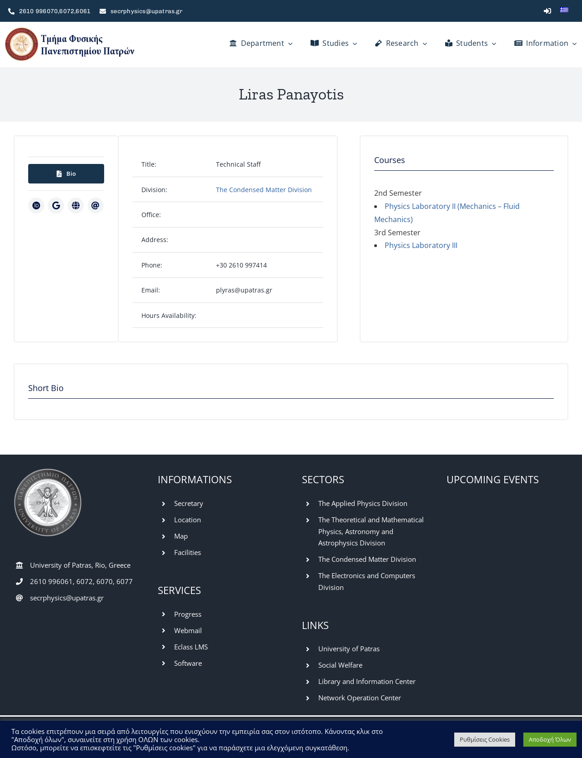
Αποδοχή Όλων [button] (550, 739)
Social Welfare (340, 664)
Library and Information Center (367, 681)
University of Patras (349, 648)
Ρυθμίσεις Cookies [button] (485, 739)
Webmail (188, 630)
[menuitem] (564, 11)
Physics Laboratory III (421, 245)
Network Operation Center (359, 697)
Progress (187, 614)
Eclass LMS (191, 646)
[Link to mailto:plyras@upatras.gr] (96, 205)
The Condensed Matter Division (264, 189)
